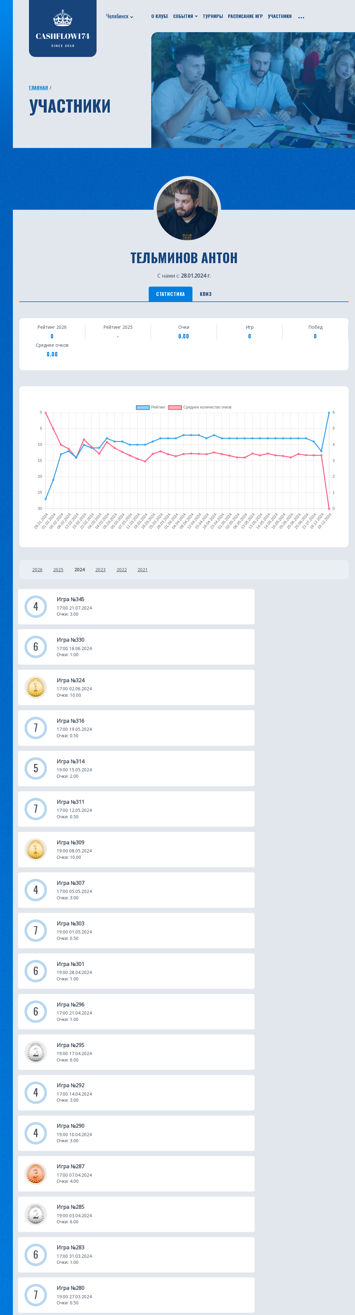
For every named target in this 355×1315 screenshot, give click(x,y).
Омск (186, 1233)
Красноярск (194, 1224)
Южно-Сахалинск (145, 1253)
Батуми (189, 1205)
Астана (188, 1185)
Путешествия (23, 1214)
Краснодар (136, 1233)
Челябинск (117, 16)
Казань (132, 1205)
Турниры (213, 16)
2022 (136, 572)
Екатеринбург (140, 1185)
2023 (112, 572)
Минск (188, 1214)
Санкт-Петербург (145, 1243)
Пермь (188, 1272)
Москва (132, 1195)
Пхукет (189, 1195)
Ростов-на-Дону (143, 1282)
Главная (38, 87)
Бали (129, 1272)
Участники (280, 16)
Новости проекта (28, 1195)
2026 (37, 572)
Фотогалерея (80, 1214)
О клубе (159, 16)
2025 (62, 572)
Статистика (164, 295)
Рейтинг (73, 1205)
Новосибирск (196, 1253)
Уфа (128, 1214)
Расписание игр (245, 16)
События (183, 16)
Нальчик (191, 1262)
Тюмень (133, 1224)
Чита (186, 1243)
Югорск (132, 1291)
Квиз (213, 295)
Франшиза (76, 1224)
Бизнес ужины (24, 1205)
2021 (161, 572)
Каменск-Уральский (205, 1282)
